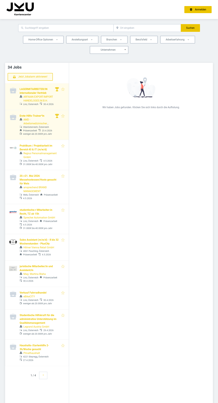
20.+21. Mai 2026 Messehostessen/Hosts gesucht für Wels (38, 179)
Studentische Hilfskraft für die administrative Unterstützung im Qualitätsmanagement (38, 319)
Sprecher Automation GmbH (39, 217)
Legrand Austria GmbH (36, 326)
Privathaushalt (31, 353)
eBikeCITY (29, 296)
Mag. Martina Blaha (34, 273)
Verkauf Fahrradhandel (33, 292)
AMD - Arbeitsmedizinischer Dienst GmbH (35, 123)
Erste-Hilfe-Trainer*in (32, 115)
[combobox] (66, 28)
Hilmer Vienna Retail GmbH (38, 247)
